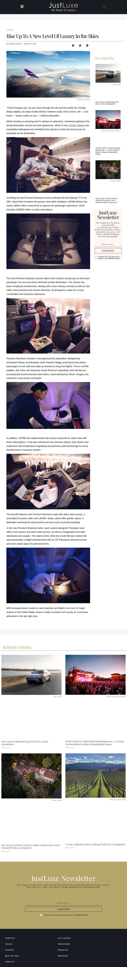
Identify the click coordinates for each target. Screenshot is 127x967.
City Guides (65, 937)
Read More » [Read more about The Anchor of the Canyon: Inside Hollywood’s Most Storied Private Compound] (6, 851)
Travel (9, 943)
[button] (22, 7)
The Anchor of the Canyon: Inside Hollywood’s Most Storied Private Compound (107, 200)
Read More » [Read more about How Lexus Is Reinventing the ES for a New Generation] (6, 747)
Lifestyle (10, 937)
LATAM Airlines (77, 125)
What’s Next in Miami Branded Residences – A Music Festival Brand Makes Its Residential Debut (108, 151)
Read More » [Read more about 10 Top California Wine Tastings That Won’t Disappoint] (70, 848)
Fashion (10, 949)
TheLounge (65, 943)
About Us (11, 961)
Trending (64, 949)
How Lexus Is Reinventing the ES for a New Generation (107, 103)
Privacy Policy (114, 258)
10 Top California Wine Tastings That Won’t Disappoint (95, 844)
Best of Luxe (13, 955)
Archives (64, 955)
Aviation (10, 30)
